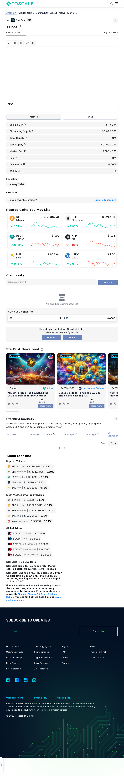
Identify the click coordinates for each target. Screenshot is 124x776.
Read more (45, 406)
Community (42, 12)
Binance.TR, (34, 594)
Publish (108, 282)
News (62, 12)
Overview (11, 12)
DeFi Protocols (41, 669)
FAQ (64, 652)
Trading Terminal (98, 652)
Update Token (13, 646)
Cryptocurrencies (42, 652)
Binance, (23, 594)
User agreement (15, 697)
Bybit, (44, 594)
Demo (65, 657)
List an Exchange (14, 657)
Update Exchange (14, 652)
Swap (90, 117)
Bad (72, 337)
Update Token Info (105, 200)
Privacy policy (40, 697)
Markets (72, 12)
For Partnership (13, 669)
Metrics (34, 117)
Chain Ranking (41, 663)
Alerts (92, 646)
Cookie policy (64, 697)
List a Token (12, 663)
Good (51, 337)
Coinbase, (52, 594)
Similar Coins (26, 12)
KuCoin (48, 388)
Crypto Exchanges (43, 657)
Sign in (65, 646)
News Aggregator (42, 646)
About (53, 12)
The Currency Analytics (91, 388)
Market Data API (97, 657)
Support (65, 663)
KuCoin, (10, 597)
